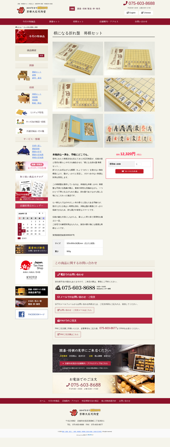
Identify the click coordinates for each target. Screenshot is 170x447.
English (131, 13)
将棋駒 (35, 100)
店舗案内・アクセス (108, 22)
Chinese (146, 13)
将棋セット (78, 22)
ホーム (42, 401)
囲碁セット (54, 22)
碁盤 (34, 75)
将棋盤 (35, 97)
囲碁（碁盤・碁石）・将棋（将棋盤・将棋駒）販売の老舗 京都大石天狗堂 (82, 431)
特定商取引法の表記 (90, 401)
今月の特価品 (29, 22)
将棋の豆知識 (37, 158)
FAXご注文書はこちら (68, 334)
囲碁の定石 (36, 152)
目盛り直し (36, 146)
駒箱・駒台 (36, 103)
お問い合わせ (141, 22)
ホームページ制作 (81, 434)
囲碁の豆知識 (37, 155)
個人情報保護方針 (108, 401)
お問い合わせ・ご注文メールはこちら (75, 310)
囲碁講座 (36, 149)
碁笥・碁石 (36, 78)
